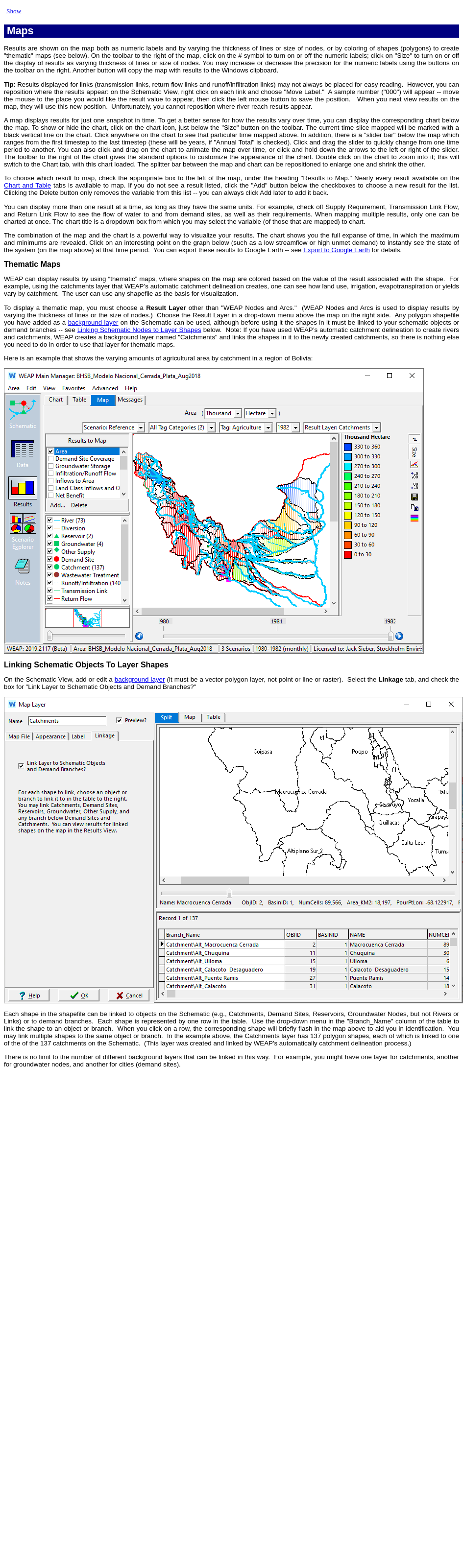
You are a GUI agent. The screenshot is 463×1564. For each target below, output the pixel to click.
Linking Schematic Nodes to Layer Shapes (139, 329)
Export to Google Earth (336, 250)
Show (13, 11)
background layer (93, 322)
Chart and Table (27, 185)
